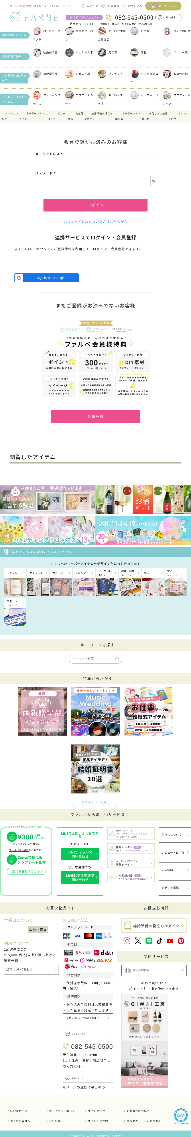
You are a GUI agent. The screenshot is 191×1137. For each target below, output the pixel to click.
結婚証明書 (45, 52)
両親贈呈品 (45, 73)
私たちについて (171, 836)
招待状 (140, 31)
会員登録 (113, 6)
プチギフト (110, 73)
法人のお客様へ (20, 1116)
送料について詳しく (19, 965)
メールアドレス (49, 154)
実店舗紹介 (168, 868)
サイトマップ (96, 1106)
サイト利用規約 (98, 1116)
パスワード (46, 173)
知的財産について (138, 1106)
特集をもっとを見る (96, 804)
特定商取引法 (19, 1106)
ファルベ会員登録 (19, 851)
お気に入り (135, 6)
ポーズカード (144, 95)
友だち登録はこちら (26, 873)
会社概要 (55, 1116)
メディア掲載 (170, 884)
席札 (138, 52)
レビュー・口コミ (173, 852)
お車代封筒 (175, 73)
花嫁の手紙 (77, 73)
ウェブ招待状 (177, 31)
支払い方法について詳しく (83, 1013)
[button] (46, 278)
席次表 (107, 52)
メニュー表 (175, 52)
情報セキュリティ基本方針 (144, 1116)
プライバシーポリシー (63, 1106)
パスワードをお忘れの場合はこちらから (96, 223)
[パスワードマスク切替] (153, 181)
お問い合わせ (171, 17)
